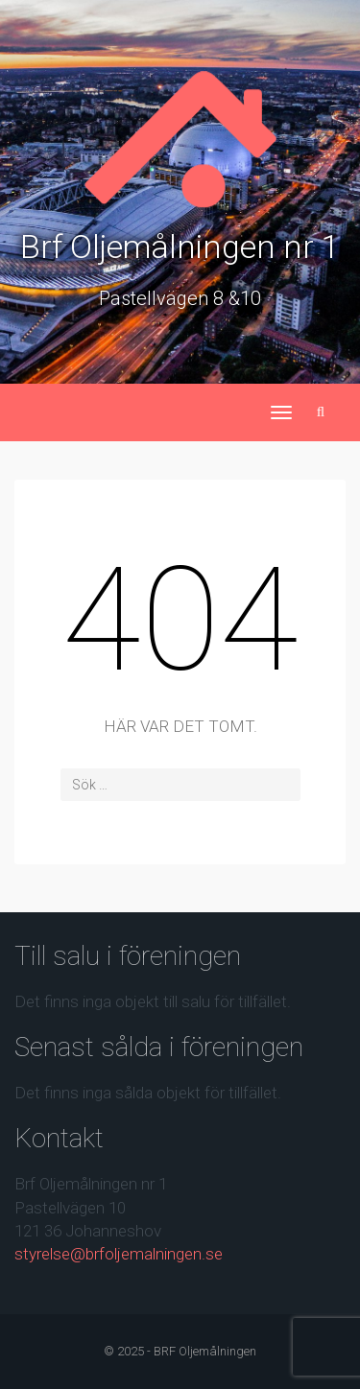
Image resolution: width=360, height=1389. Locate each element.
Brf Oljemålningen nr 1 (180, 246)
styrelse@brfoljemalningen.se (118, 1253)
